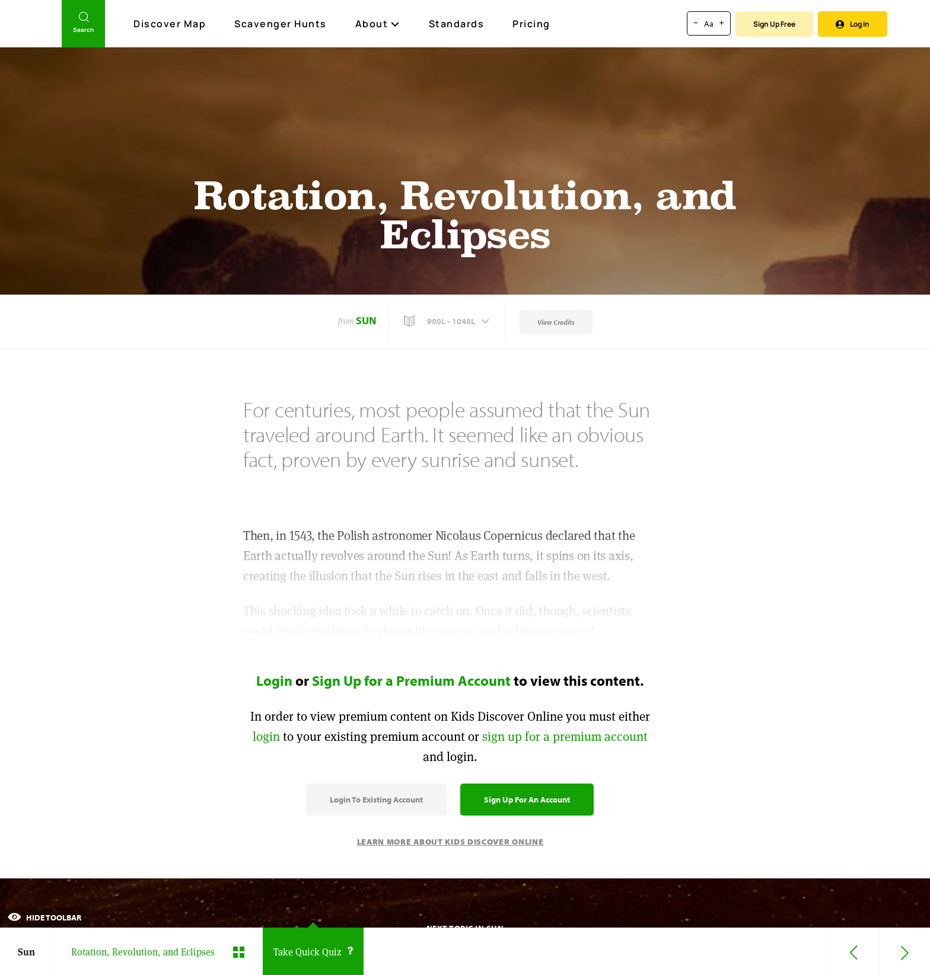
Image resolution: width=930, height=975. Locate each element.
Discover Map (171, 23)
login (266, 736)
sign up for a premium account (565, 736)
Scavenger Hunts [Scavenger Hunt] (281, 24)
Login (274, 680)
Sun (366, 320)
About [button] (377, 23)
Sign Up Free (774, 24)
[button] (447, 321)
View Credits (556, 322)
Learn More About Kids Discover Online (450, 841)
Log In (853, 24)
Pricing (531, 23)
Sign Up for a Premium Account (411, 680)
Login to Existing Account (376, 799)
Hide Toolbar (44, 917)
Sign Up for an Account (527, 799)
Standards (457, 23)
